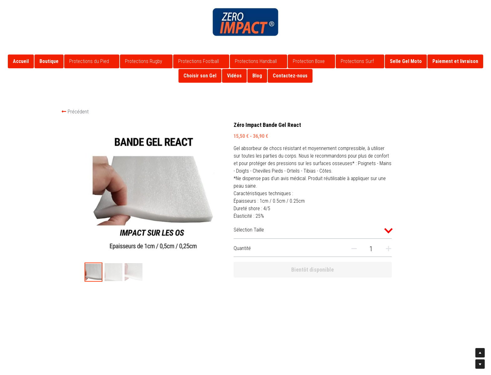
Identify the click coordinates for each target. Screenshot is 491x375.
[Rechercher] (477, 13)
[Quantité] (361, 249)
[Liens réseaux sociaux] (11, 8)
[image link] (245, 21)
